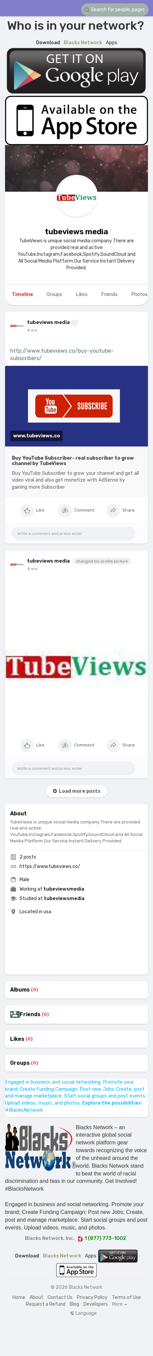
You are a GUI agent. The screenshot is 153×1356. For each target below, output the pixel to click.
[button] (115, 9)
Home (18, 1297)
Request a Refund (45, 1304)
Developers (96, 1304)
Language (83, 1313)
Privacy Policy (92, 1297)
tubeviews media (76, 231)
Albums (20, 990)
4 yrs (32, 330)
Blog (74, 1304)
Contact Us (60, 1297)
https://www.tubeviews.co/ (50, 866)
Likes (17, 1039)
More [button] (119, 1304)
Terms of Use (126, 1297)
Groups (20, 1063)
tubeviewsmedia (63, 889)
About (36, 1297)
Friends (30, 1014)
